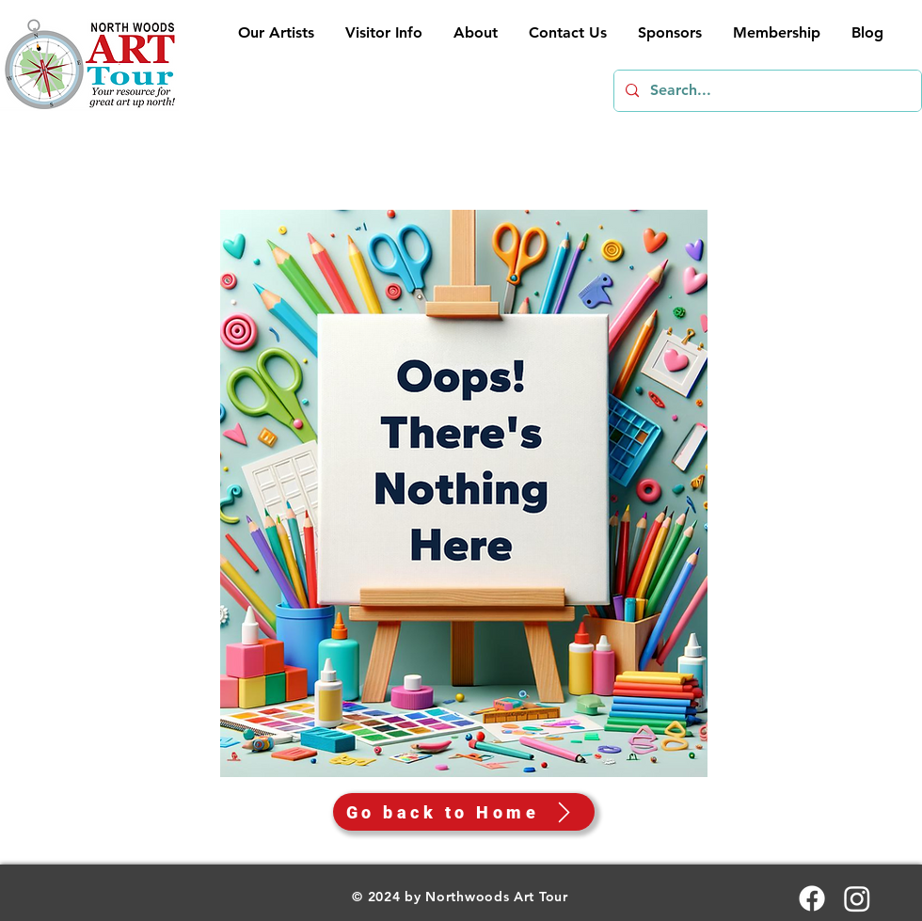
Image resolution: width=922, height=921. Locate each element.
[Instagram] (857, 898)
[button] (382, 32)
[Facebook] (812, 898)
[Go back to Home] (464, 812)
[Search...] (766, 91)
